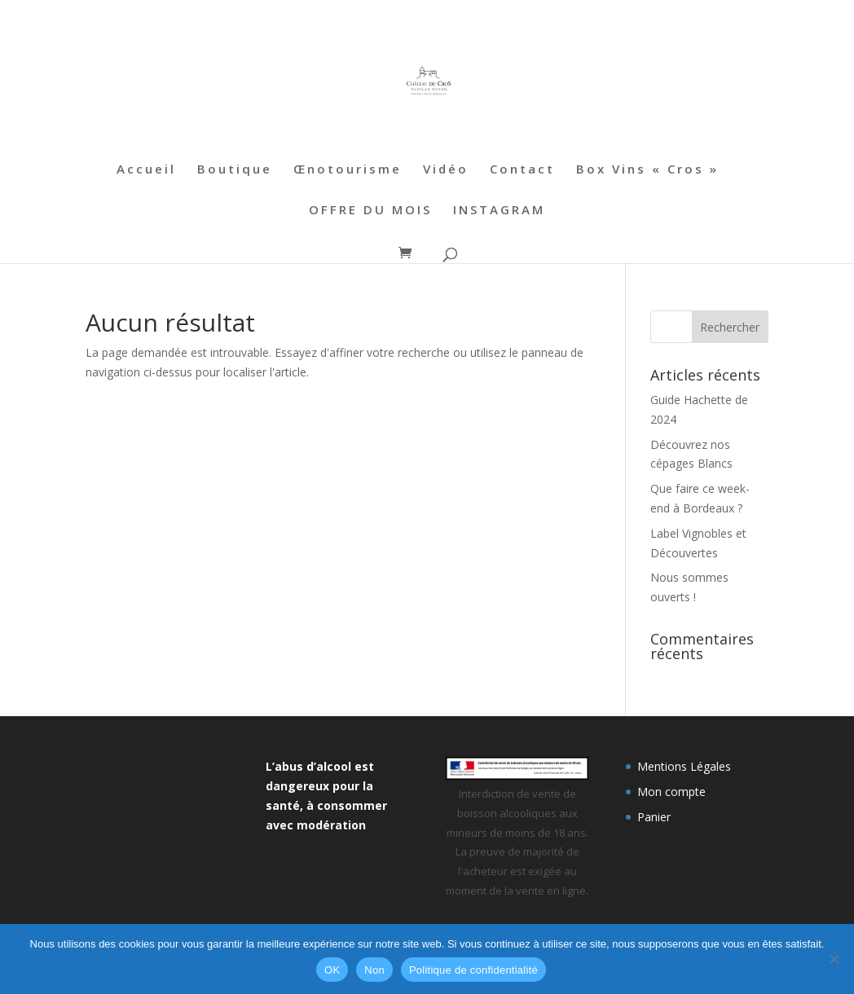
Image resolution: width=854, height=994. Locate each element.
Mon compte (671, 791)
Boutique (234, 170)
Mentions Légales (684, 766)
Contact (522, 170)
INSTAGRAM (499, 211)
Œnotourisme (347, 170)
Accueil (146, 170)
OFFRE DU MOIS (370, 211)
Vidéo (446, 170)
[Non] (833, 959)
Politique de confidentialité (473, 970)
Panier (654, 817)
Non (374, 970)
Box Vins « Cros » (647, 170)
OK (332, 970)
